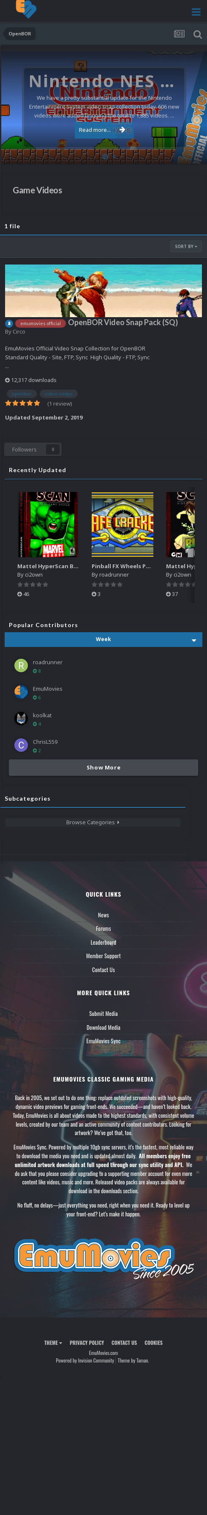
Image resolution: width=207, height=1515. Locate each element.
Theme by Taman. (133, 1360)
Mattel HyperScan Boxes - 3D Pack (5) (69, 566)
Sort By (186, 246)
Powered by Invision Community (85, 1360)
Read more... (102, 130)
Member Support (103, 955)
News (103, 915)
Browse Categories (93, 822)
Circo (19, 331)
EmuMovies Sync (103, 1041)
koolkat (42, 715)
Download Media (103, 1027)
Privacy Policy (87, 1342)
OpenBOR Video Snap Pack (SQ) (123, 322)
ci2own (34, 574)
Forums (103, 928)
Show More (104, 767)
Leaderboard (104, 942)
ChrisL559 (45, 741)
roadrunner (114, 574)
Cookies (153, 1342)
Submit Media (103, 1013)
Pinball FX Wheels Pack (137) (131, 566)
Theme (53, 1342)
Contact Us (103, 969)
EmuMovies (48, 688)
